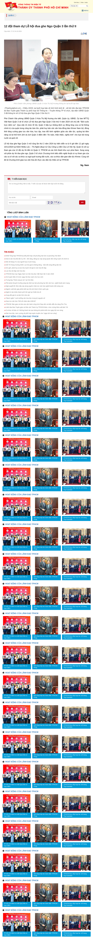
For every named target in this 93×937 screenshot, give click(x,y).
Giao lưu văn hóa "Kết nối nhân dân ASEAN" (21, 301)
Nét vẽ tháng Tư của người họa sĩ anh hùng (21, 262)
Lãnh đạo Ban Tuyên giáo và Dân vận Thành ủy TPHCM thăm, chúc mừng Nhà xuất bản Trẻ (37, 307)
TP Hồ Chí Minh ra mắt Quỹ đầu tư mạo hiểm (17, 240)
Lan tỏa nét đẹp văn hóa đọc (15, 271)
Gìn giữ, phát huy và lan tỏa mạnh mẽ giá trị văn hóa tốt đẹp (26, 268)
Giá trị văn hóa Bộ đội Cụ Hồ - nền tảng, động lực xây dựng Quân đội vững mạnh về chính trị (37, 259)
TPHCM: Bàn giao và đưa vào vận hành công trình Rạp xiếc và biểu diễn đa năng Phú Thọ (36, 304)
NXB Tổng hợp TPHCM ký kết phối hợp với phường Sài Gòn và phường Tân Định (33, 256)
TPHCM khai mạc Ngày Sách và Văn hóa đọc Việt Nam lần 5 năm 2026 (30, 274)
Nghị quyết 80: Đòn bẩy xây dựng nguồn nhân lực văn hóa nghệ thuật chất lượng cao (34, 286)
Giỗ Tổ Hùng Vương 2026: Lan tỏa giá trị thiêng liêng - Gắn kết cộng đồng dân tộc (33, 265)
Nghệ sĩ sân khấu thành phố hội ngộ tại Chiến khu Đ (23, 292)
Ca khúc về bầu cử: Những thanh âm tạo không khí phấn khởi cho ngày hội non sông (34, 310)
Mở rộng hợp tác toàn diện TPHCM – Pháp (46, 240)
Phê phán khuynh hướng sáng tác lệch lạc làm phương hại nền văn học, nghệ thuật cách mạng (38, 283)
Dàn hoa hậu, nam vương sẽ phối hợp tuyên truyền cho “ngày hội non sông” (31, 313)
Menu (85, 10)
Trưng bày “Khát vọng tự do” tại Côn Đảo (20, 280)
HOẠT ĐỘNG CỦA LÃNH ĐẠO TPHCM (23, 217)
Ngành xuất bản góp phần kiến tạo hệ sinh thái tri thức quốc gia (27, 289)
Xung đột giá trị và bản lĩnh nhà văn (18, 295)
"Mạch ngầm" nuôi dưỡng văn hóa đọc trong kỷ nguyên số (25, 298)
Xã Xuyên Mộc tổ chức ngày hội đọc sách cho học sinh (24, 277)
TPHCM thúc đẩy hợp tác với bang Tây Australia (74, 240)
